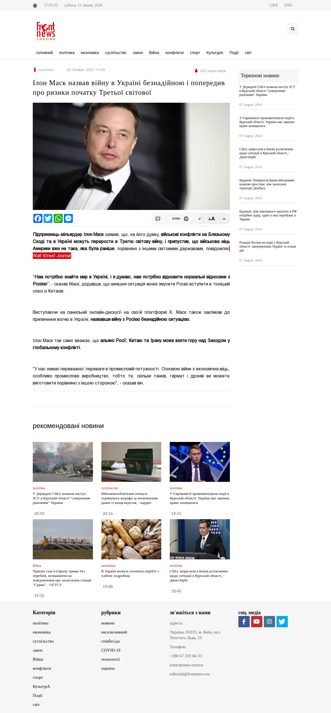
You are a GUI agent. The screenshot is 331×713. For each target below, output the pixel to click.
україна (108, 668)
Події (37, 695)
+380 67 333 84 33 (186, 656)
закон (38, 650)
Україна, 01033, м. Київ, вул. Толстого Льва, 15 (195, 635)
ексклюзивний (114, 632)
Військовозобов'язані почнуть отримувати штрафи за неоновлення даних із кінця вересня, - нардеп (129, 498)
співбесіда (110, 641)
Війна (38, 659)
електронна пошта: (187, 665)
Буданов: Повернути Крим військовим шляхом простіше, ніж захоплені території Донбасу (267, 184)
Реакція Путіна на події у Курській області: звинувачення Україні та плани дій (267, 246)
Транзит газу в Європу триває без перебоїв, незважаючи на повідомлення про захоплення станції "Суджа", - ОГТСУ (62, 578)
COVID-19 (111, 650)
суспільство (43, 641)
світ (36, 704)
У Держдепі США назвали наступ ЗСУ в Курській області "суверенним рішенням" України (61, 498)
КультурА (41, 686)
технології (110, 659)
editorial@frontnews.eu (190, 674)
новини (108, 623)
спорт (38, 677)
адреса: (176, 623)
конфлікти (42, 668)
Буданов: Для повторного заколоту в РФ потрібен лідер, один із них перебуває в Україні (268, 215)
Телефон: (178, 647)
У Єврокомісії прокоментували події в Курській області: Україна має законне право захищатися (199, 498)
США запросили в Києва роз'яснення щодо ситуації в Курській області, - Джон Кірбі (199, 575)
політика (40, 623)
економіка (42, 632)
